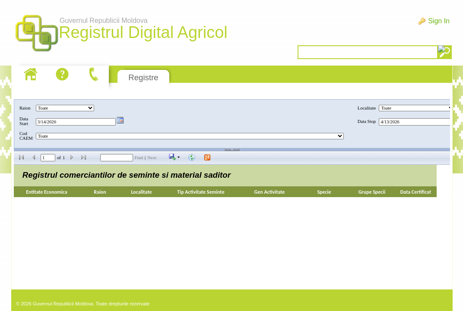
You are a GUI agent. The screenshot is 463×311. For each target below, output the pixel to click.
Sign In (439, 21)
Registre (143, 77)
